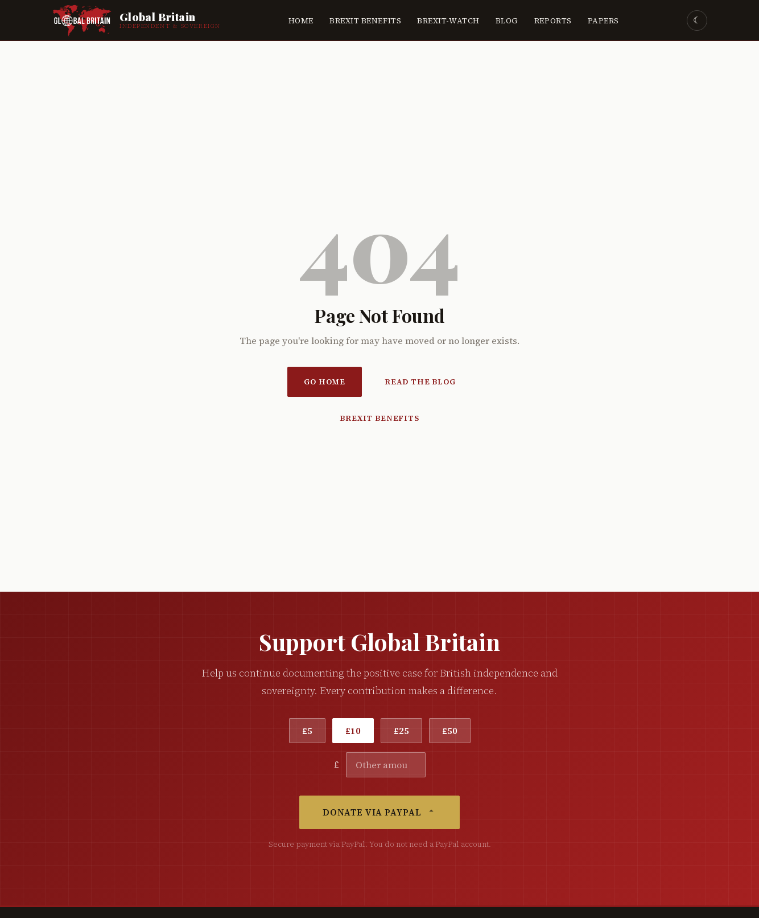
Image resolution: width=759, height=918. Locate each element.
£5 (307, 730)
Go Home (324, 381)
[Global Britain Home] (136, 20)
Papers (603, 20)
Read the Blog (420, 381)
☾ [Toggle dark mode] (697, 20)
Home (301, 20)
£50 (449, 730)
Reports (553, 20)
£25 (401, 730)
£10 (353, 730)
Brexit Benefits (365, 20)
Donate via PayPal (379, 812)
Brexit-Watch (448, 20)
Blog (507, 20)
